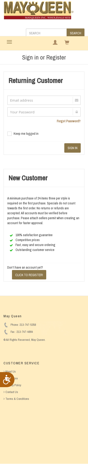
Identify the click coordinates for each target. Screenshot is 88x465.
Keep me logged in (22, 133)
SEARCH (75, 33)
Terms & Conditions (16, 399)
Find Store (11, 378)
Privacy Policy (12, 385)
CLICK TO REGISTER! (29, 275)
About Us (10, 372)
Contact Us (11, 392)
